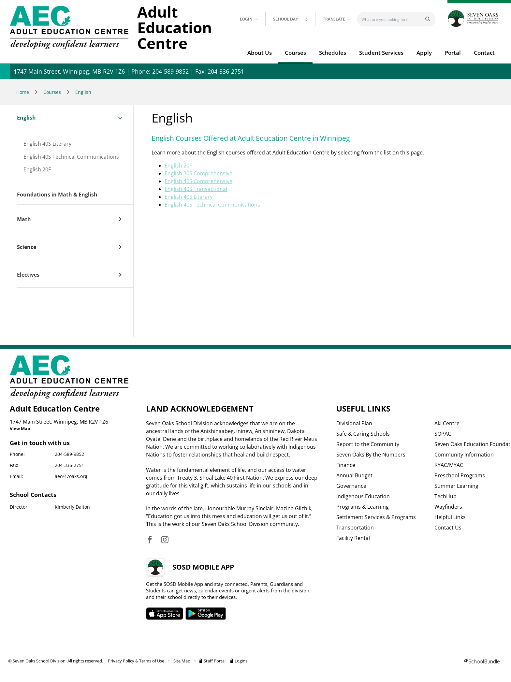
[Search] (392, 19)
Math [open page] (24, 220)
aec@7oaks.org (71, 476)
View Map (20, 428)
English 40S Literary (47, 144)
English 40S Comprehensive (198, 181)
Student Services (381, 52)
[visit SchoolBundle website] (482, 662)
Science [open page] (26, 247)
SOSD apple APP (164, 613)
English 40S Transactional (196, 189)
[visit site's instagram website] (164, 540)
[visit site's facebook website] (149, 540)
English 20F (37, 170)
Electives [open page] (28, 275)
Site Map (181, 661)
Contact (484, 52)
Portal (453, 52)
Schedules (332, 52)
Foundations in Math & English (57, 195)
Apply (424, 52)
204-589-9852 (69, 454)
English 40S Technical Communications (71, 157)
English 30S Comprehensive (198, 173)
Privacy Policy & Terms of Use (136, 661)
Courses (295, 52)
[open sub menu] (120, 118)
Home (22, 92)
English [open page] (26, 118)
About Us (259, 52)
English (83, 92)
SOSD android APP (206, 613)
